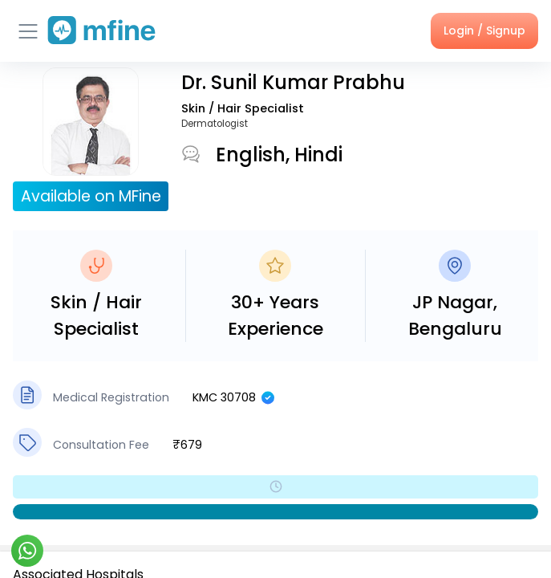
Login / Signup (484, 30)
